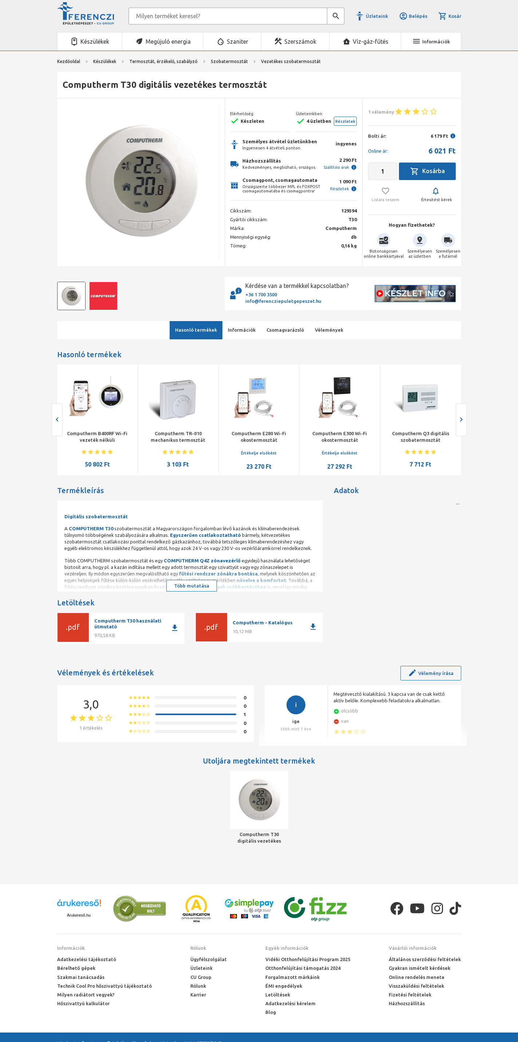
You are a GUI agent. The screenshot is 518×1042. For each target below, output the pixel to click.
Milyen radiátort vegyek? (86, 994)
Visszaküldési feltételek (416, 985)
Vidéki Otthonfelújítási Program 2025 (307, 959)
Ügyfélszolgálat (208, 959)
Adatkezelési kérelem (290, 1003)
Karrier (198, 994)
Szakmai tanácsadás (80, 977)
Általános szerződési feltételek (425, 959)
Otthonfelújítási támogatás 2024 (302, 968)
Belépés (413, 16)
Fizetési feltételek (410, 994)
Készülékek (94, 41)
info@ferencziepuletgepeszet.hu (283, 301)
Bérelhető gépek (76, 968)
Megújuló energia (168, 41)
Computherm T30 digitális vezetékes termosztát (259, 838)
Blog (270, 1012)
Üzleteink (377, 16)
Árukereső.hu (79, 915)
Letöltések (277, 994)
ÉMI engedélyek (283, 985)
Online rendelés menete (416, 977)
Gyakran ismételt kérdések (419, 968)
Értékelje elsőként (259, 453)
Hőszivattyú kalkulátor (83, 1003)
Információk (71, 948)
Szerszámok (300, 41)
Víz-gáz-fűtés (370, 41)
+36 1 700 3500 (261, 294)
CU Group (200, 977)
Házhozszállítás (407, 1003)
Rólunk (198, 948)
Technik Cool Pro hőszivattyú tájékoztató (104, 985)
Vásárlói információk (412, 948)
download (174, 628)
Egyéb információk (286, 948)
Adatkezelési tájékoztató (86, 959)
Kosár (449, 16)
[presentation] (57, 419)
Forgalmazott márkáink (292, 977)
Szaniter (237, 41)
